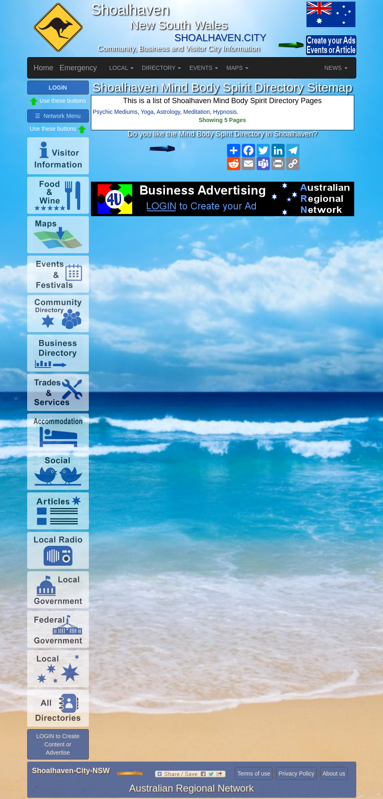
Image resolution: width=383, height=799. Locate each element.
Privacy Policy (296, 773)
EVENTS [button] (203, 68)
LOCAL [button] (121, 68)
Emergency (78, 68)
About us (334, 773)
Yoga (147, 112)
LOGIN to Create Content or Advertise (57, 744)
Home (43, 68)
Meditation (196, 112)
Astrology (168, 112)
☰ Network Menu (58, 116)
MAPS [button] (237, 68)
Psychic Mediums (115, 112)
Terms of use (253, 773)
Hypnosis (225, 112)
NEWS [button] (336, 68)
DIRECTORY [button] (161, 68)
